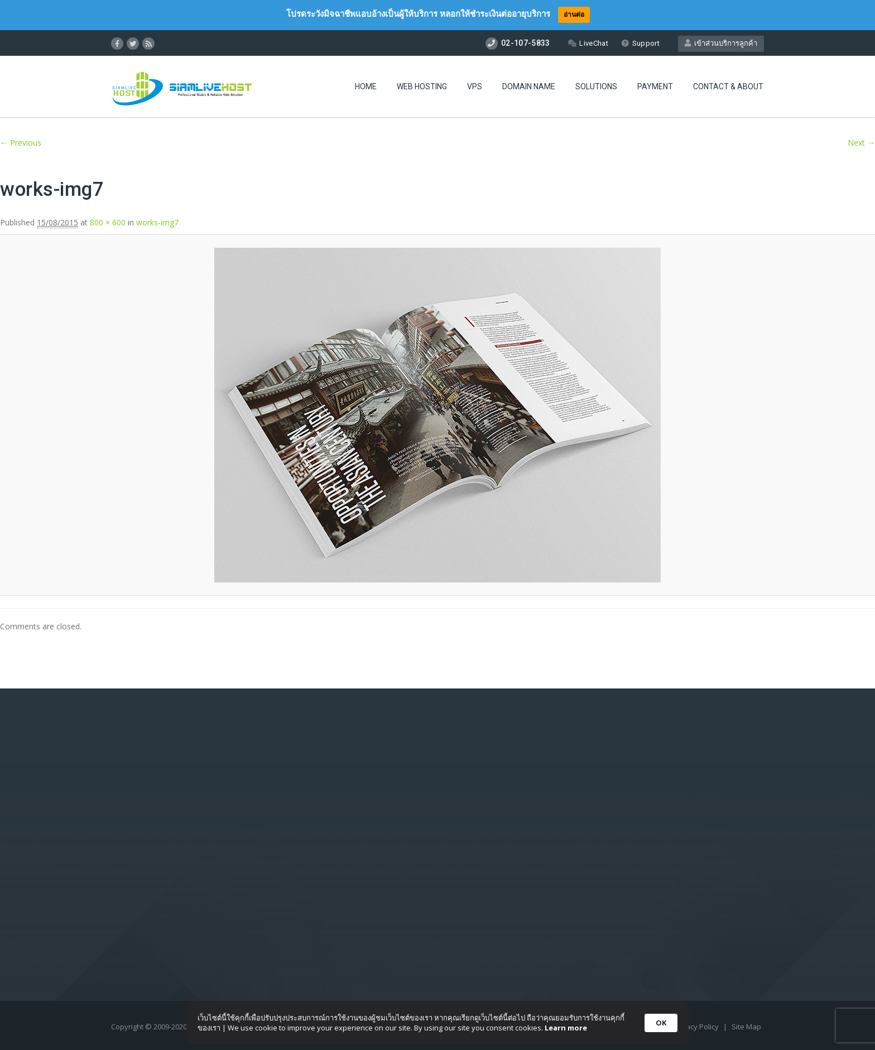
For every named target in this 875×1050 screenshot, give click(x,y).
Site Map (746, 1027)
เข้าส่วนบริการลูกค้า (721, 43)
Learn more (566, 1028)
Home (366, 86)
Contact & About (728, 86)
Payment (655, 86)
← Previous (20, 142)
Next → (861, 142)
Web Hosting (422, 86)
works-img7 (157, 222)
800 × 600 (108, 222)
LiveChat (588, 43)
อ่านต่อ (574, 14)
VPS (474, 86)
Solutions (596, 86)
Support (640, 43)
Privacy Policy (696, 1027)
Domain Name (528, 86)
